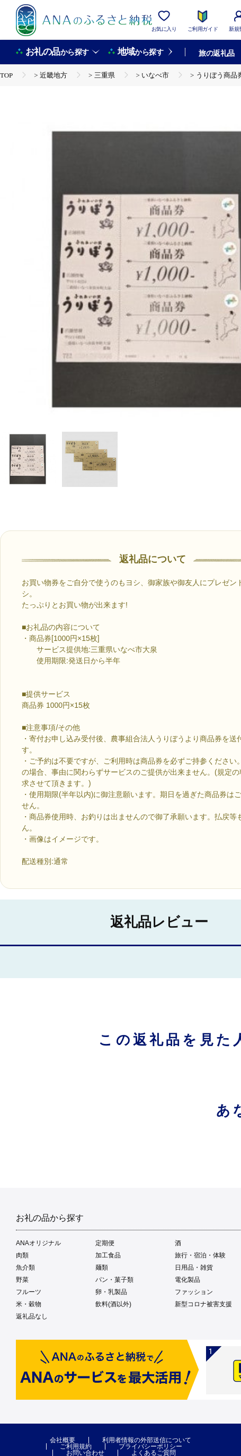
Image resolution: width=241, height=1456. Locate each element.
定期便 (104, 1243)
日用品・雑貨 (194, 1267)
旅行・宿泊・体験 (200, 1255)
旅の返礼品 (216, 53)
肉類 (22, 1255)
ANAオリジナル (38, 1243)
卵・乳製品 (111, 1292)
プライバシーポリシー (150, 1446)
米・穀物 (28, 1304)
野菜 (22, 1279)
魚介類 (25, 1267)
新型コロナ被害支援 (203, 1304)
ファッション (194, 1292)
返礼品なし (32, 1316)
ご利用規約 (76, 1446)
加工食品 (108, 1255)
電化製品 (187, 1279)
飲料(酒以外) (113, 1304)
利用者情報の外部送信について (146, 1440)
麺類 (101, 1267)
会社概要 (62, 1440)
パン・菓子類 (114, 1279)
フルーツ (28, 1292)
